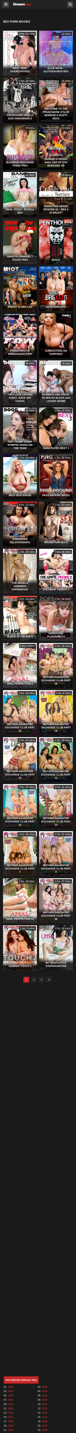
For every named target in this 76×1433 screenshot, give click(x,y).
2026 (10, 1386)
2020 (10, 1399)
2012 (10, 1417)
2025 (44, 1386)
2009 (44, 1421)
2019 (44, 1399)
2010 (10, 1421)
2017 (44, 1404)
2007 (44, 1425)
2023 (44, 1391)
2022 (10, 1395)
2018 (10, 1404)
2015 (44, 1408)
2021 (44, 1395)
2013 (44, 1412)
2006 (10, 1430)
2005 (44, 1430)
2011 (44, 1417)
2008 (10, 1425)
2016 (10, 1408)
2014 (10, 1412)
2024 (10, 1391)
